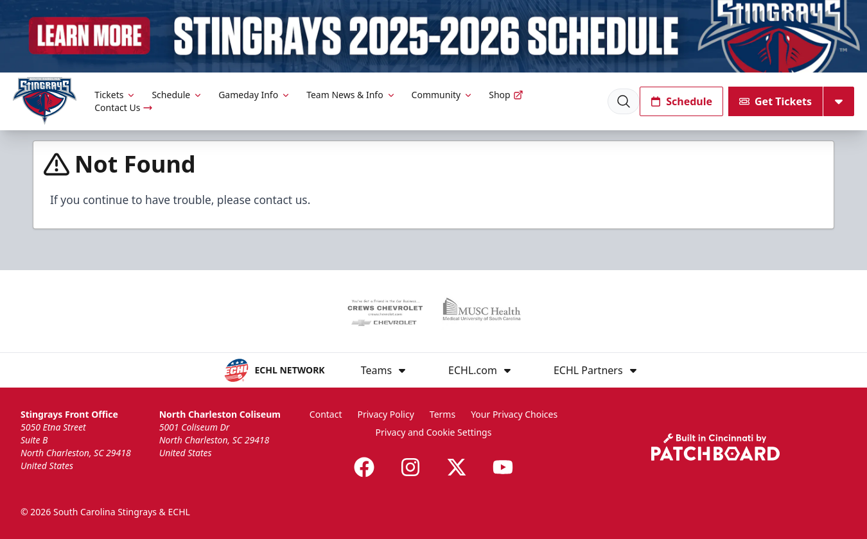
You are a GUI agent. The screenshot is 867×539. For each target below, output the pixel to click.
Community (443, 95)
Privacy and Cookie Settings (434, 432)
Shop (506, 95)
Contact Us (123, 107)
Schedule (177, 95)
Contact (326, 414)
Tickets (115, 95)
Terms (442, 414)
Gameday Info (254, 95)
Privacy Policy (385, 414)
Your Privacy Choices (514, 414)
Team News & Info (351, 95)
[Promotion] (433, 36)
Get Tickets (775, 101)
